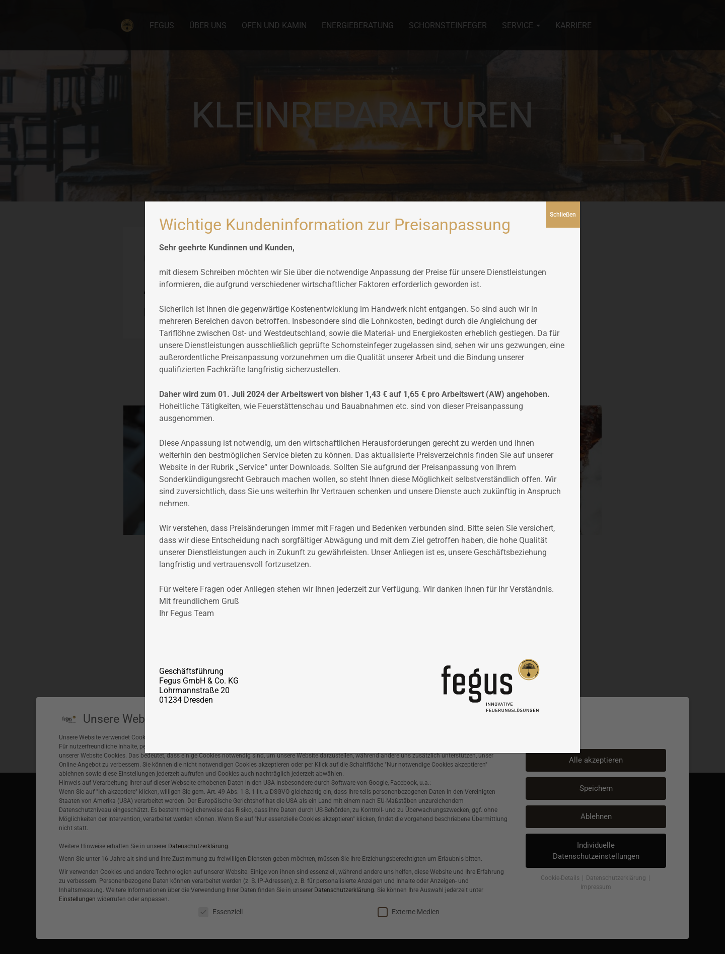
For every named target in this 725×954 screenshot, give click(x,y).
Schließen (563, 214)
